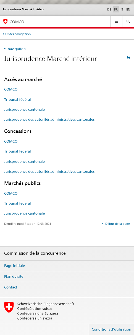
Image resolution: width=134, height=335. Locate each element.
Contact (10, 287)
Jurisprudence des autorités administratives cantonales (49, 119)
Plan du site (13, 276)
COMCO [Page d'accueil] (17, 21)
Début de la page (117, 224)
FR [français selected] (116, 9)
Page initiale (14, 265)
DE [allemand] (109, 9)
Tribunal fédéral (17, 99)
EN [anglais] (128, 9)
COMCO (10, 89)
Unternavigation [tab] (18, 34)
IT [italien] (122, 9)
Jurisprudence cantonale (24, 109)
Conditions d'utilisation (111, 329)
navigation (17, 49)
